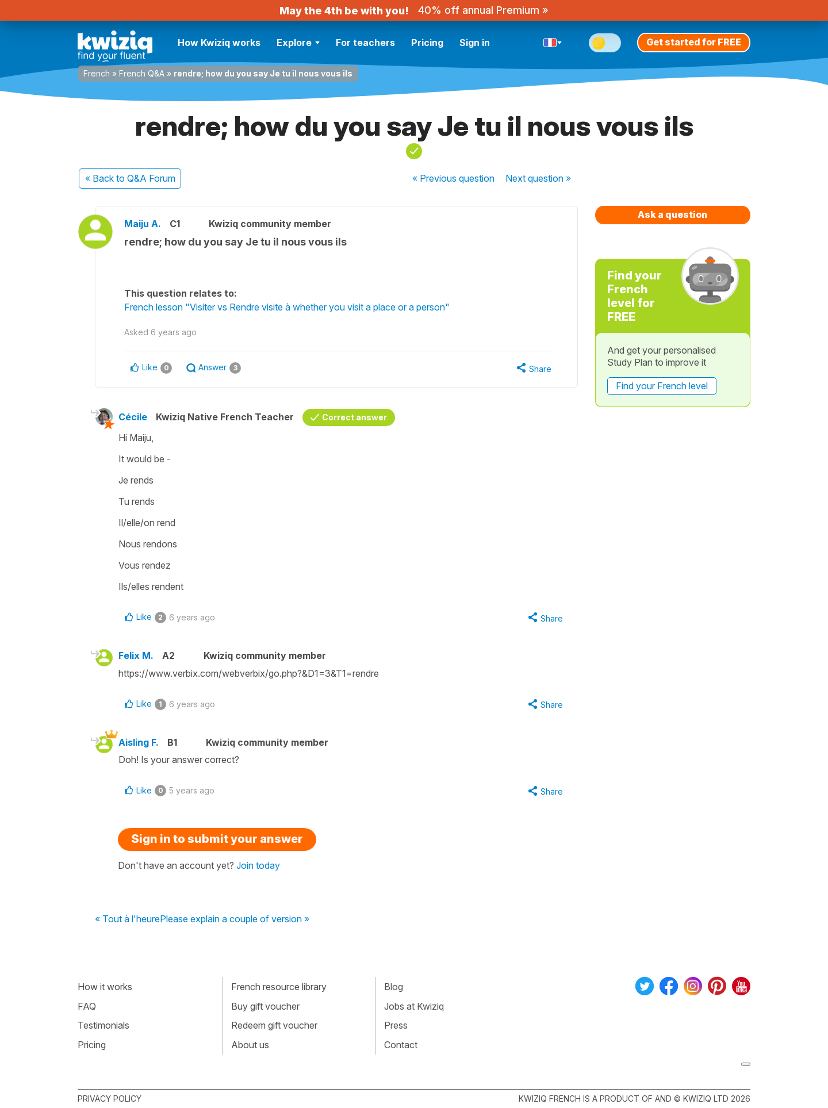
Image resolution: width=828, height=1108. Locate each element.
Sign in (474, 42)
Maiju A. (142, 223)
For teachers (365, 42)
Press (396, 1025)
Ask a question (672, 214)
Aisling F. (138, 742)
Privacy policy (109, 1098)
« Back (130, 178)
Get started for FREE (693, 42)
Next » (538, 178)
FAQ (87, 1006)
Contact (400, 1045)
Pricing (427, 42)
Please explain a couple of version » (234, 919)
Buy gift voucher (265, 1006)
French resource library (279, 986)
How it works (105, 986)
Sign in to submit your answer (217, 839)
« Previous (453, 178)
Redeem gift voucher (274, 1025)
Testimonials (103, 1025)
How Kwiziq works (219, 42)
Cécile (132, 417)
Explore (298, 42)
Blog (393, 986)
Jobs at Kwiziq (414, 1006)
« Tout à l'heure (127, 919)
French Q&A (141, 73)
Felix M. (136, 655)
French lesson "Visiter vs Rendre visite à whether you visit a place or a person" (287, 307)
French (96, 73)
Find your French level (662, 386)
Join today (258, 865)
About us (250, 1045)
